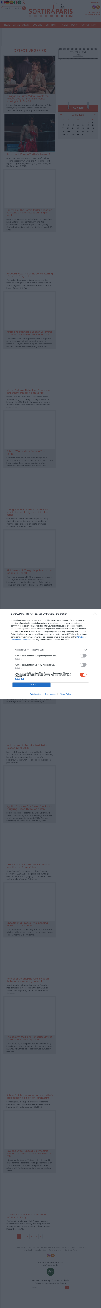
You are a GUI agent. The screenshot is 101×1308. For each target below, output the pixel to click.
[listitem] (50, 650)
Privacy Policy (65, 694)
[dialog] (50, 654)
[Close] (95, 614)
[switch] (83, 655)
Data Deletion (35, 694)
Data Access (50, 694)
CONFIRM (31, 685)
